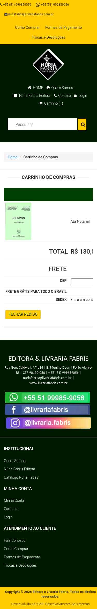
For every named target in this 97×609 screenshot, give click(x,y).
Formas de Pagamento (63, 27)
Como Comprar (27, 27)
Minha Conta (14, 500)
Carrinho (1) (51, 103)
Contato (62, 95)
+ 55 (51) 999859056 (63, 372)
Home (13, 157)
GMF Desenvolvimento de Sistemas (63, 604)
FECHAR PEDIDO (23, 314)
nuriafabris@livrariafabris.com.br (29, 14)
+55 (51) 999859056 (15, 4)
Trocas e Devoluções (48, 37)
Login (80, 95)
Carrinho (10, 509)
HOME (35, 88)
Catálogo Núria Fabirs (21, 477)
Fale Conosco (15, 540)
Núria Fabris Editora (32, 95)
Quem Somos (60, 88)
